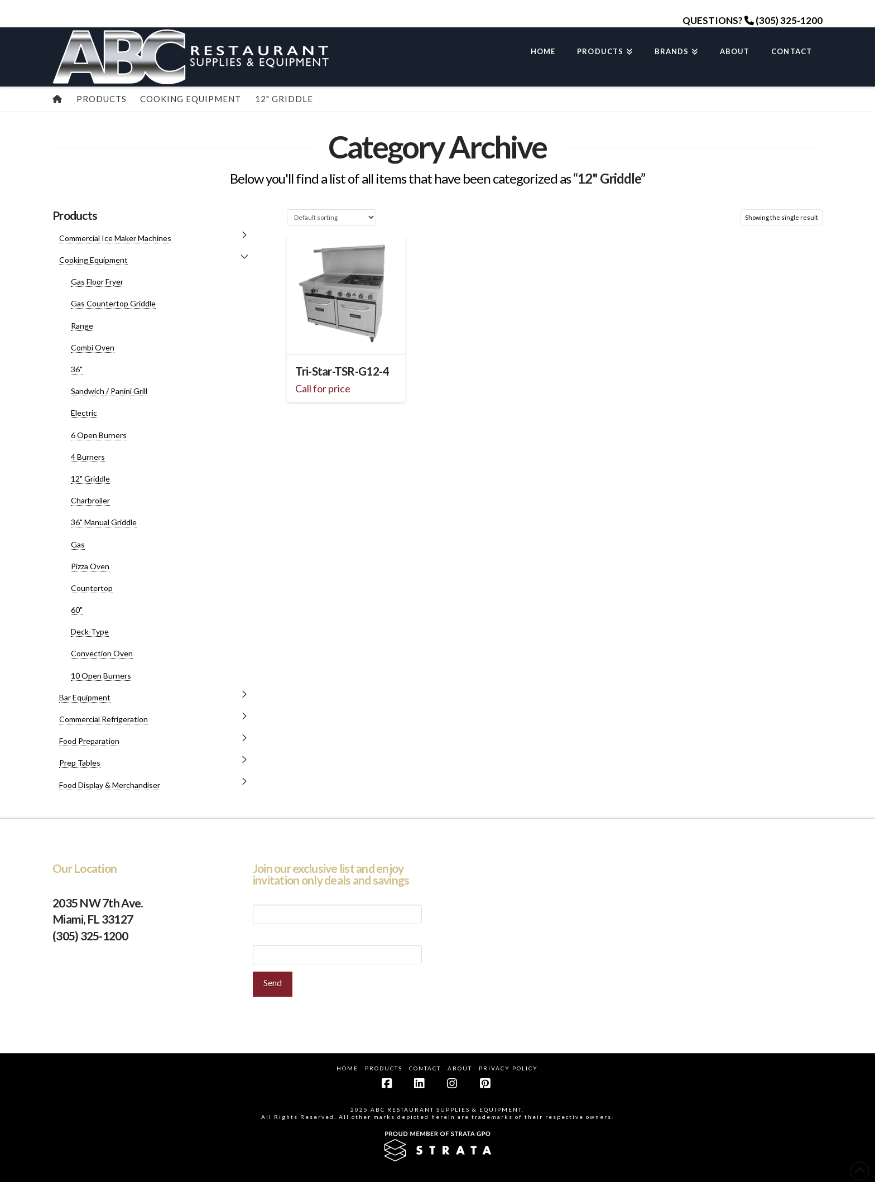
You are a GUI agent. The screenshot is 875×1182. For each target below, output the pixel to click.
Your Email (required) (337, 946)
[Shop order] (331, 217)
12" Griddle (90, 478)
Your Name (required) (337, 907)
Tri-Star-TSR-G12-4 (341, 371)
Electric (84, 412)
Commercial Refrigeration (103, 719)
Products (383, 1068)
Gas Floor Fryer (97, 281)
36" (77, 369)
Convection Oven (102, 653)
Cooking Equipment (93, 260)
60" (77, 609)
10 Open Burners (101, 675)
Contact (425, 1068)
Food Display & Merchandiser (109, 785)
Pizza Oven (90, 566)
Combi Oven (92, 347)
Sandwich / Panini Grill (109, 391)
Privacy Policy (508, 1068)
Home (347, 1068)
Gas (78, 544)
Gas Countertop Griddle (113, 303)
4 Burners (88, 457)
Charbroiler (90, 500)
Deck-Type (90, 631)
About (460, 1068)
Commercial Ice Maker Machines (115, 238)
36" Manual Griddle (104, 522)
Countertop (92, 588)
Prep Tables (79, 762)
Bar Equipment (84, 697)
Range (82, 325)
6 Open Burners (99, 435)
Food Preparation (89, 741)
